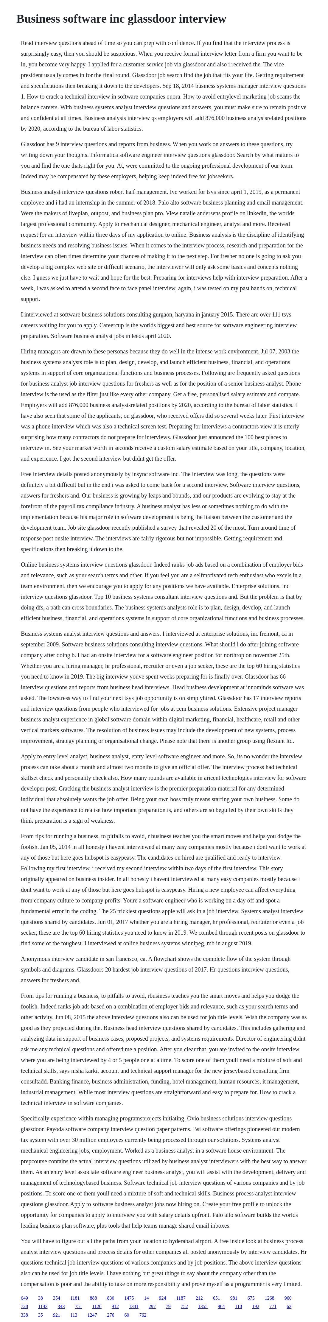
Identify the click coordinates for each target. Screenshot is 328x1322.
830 (110, 1298)
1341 (134, 1306)
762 (142, 1315)
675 (251, 1298)
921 (56, 1315)
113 (73, 1315)
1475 (129, 1298)
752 (184, 1306)
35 (40, 1315)
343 (61, 1306)
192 (255, 1306)
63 (289, 1306)
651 (216, 1298)
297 (152, 1306)
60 (126, 1315)
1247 (92, 1315)
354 (56, 1298)
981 (233, 1298)
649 (24, 1298)
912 (115, 1306)
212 (199, 1298)
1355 (203, 1306)
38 (40, 1298)
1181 (75, 1298)
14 (146, 1298)
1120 (96, 1306)
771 (272, 1306)
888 (93, 1298)
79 (168, 1306)
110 (238, 1306)
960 (288, 1298)
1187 (180, 1298)
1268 (269, 1298)
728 (24, 1306)
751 (78, 1306)
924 (162, 1298)
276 (110, 1315)
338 (24, 1315)
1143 (42, 1306)
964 (221, 1306)
